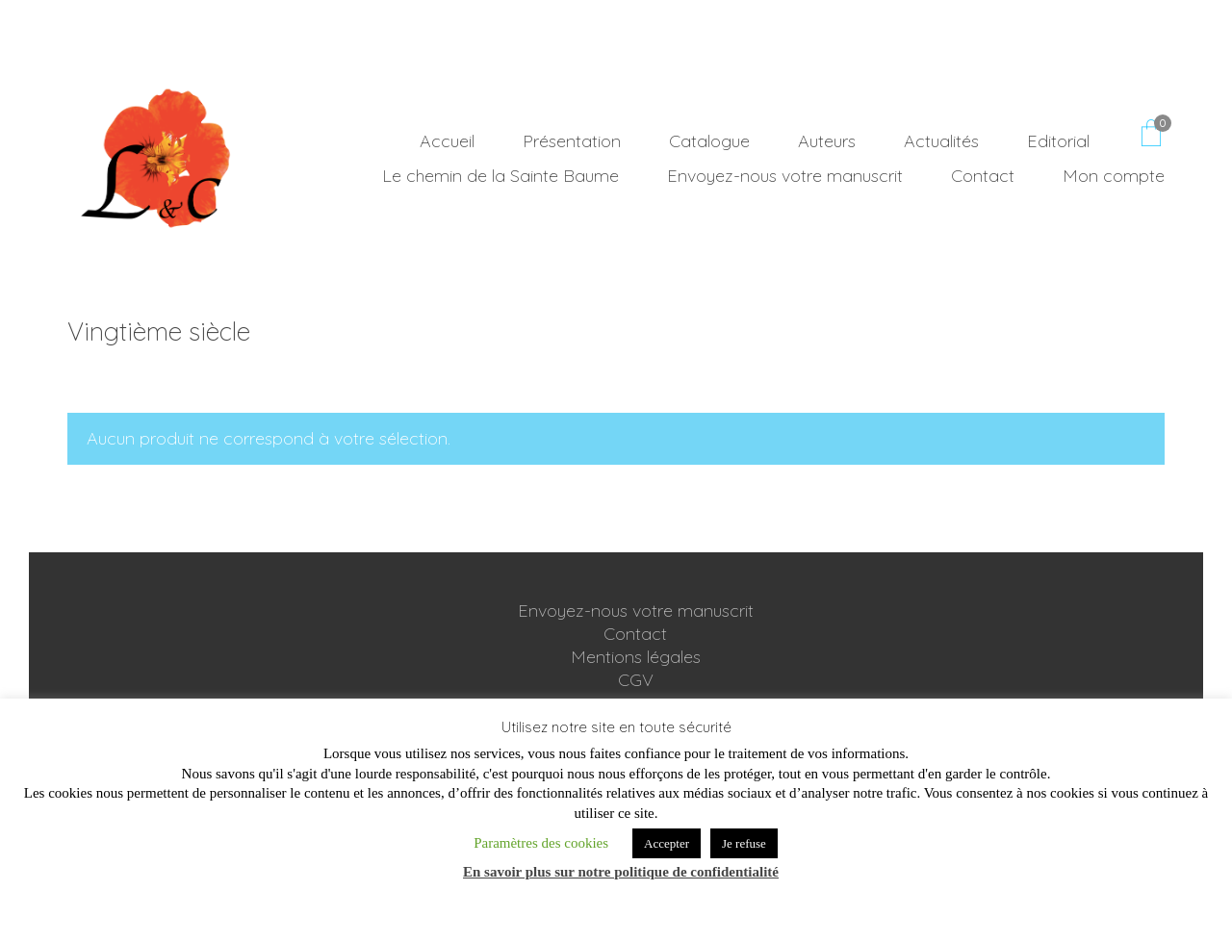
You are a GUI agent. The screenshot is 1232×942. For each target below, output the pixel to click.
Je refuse (744, 843)
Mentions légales (636, 658)
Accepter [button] (666, 843)
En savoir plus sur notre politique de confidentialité (621, 871)
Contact (635, 635)
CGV (636, 681)
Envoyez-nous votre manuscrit (636, 611)
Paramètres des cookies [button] (541, 843)
